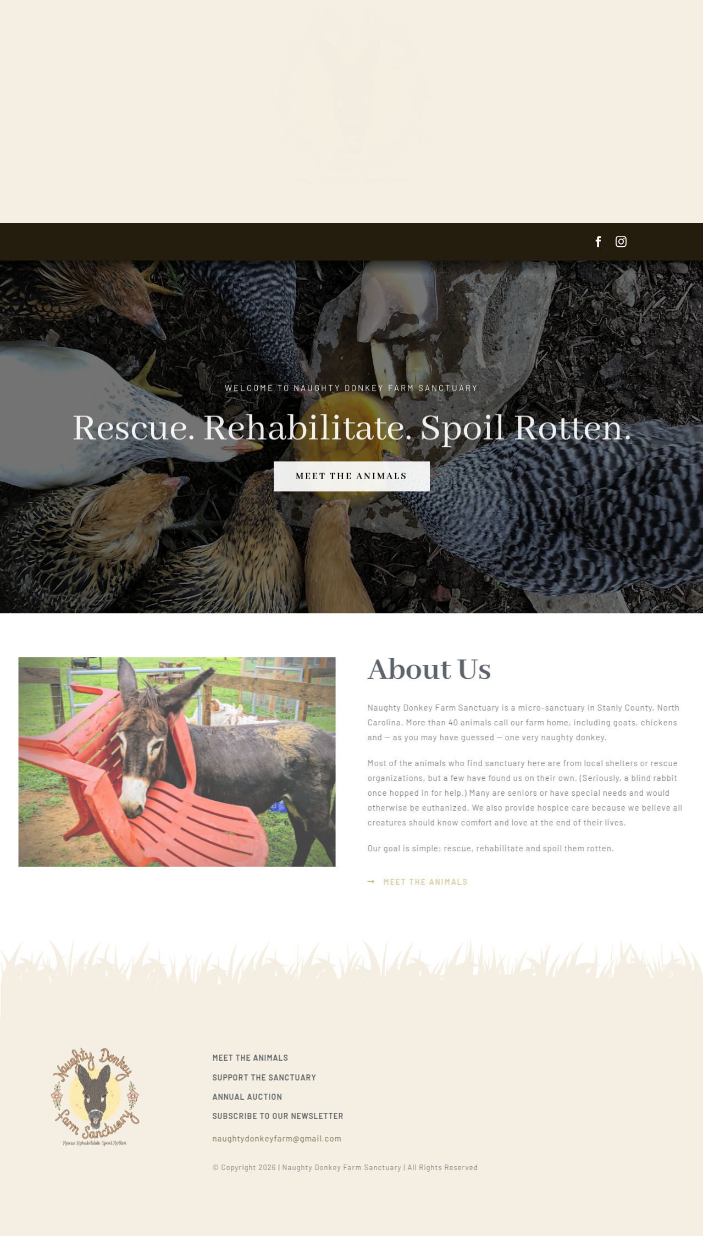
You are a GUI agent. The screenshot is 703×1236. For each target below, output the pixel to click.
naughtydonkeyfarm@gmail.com (280, 1138)
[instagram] (621, 241)
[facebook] (599, 241)
